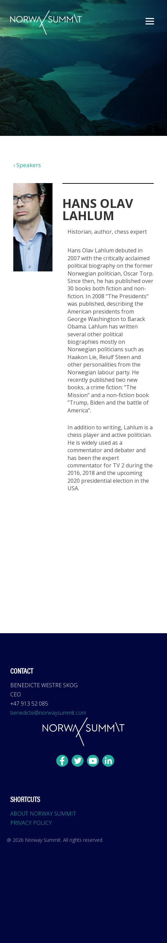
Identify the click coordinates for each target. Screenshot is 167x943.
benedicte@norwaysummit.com (48, 712)
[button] (149, 21)
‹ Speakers (27, 165)
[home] (44, 22)
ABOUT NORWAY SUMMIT (43, 813)
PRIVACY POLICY (31, 822)
